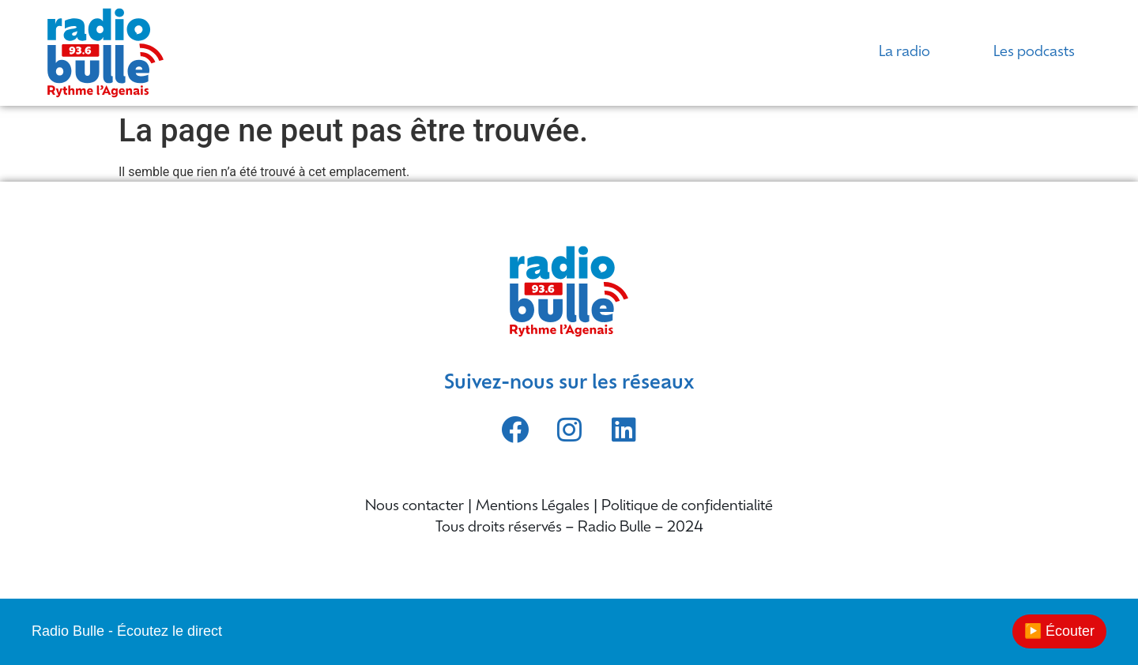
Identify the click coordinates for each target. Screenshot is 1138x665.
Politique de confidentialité (687, 506)
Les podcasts (1034, 52)
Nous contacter (414, 506)
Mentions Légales (533, 506)
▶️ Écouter (1059, 631)
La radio (904, 52)
